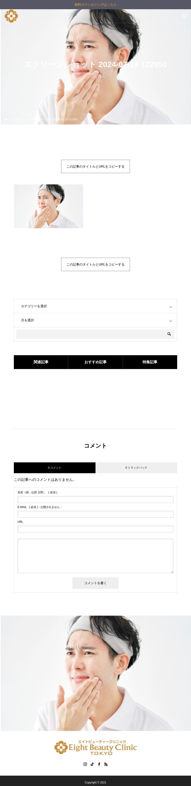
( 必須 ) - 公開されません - (40, 507)
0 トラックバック (136, 467)
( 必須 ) (37, 492)
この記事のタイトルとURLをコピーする (95, 166)
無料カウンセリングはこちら (95, 4)
